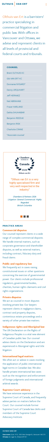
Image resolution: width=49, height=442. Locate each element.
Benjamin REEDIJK (15, 118)
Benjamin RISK (13, 123)
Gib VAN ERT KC (14, 78)
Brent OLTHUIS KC (15, 72)
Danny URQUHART (16, 89)
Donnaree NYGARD (16, 84)
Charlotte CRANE (15, 129)
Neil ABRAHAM (14, 101)
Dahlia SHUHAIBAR (16, 112)
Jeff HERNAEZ (13, 95)
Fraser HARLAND (15, 106)
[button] (21, 216)
